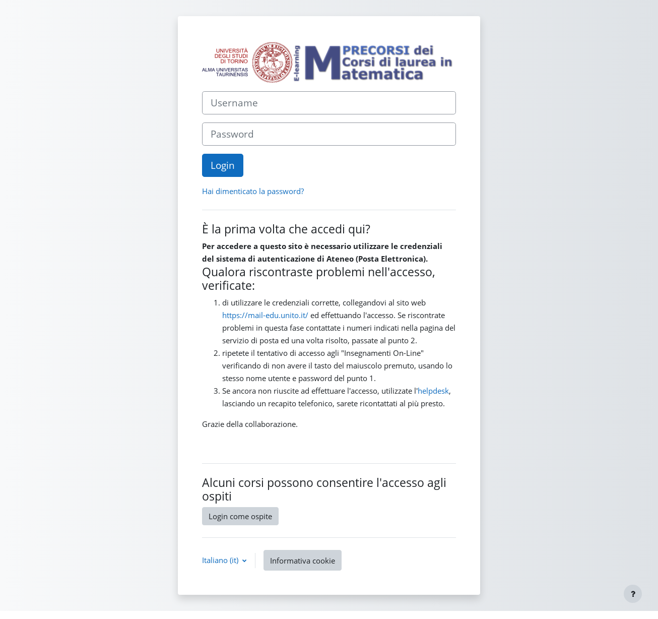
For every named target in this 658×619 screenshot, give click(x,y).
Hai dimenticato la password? (253, 191)
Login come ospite (240, 516)
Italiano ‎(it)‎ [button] (221, 560)
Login (223, 165)
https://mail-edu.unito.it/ (265, 315)
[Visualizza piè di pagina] (633, 594)
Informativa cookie (302, 560)
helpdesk (433, 391)
